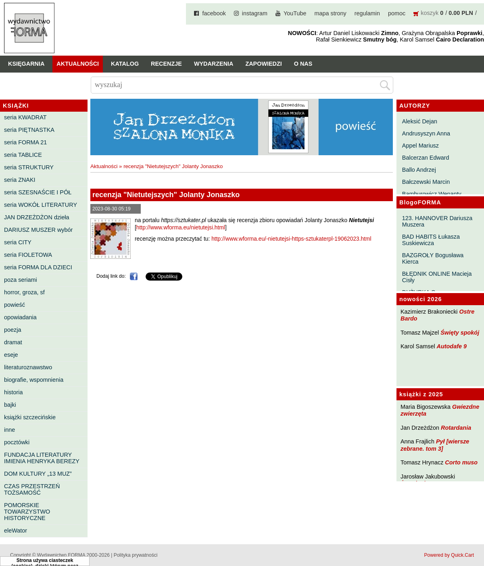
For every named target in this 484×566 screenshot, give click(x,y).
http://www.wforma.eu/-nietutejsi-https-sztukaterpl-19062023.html (291, 239)
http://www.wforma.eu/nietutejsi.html (180, 228)
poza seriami (20, 280)
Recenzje (166, 63)
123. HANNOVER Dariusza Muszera (437, 221)
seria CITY (17, 242)
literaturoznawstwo (28, 367)
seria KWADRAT (25, 117)
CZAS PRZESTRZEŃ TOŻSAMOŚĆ (32, 489)
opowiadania (20, 317)
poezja (12, 330)
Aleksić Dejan (419, 121)
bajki (10, 405)
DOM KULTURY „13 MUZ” (38, 473)
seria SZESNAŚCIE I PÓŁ (37, 192)
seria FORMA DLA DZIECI (38, 267)
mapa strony (330, 13)
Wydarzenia (214, 63)
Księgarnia (26, 63)
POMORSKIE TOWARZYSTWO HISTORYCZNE (27, 511)
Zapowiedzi (263, 63)
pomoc (396, 13)
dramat (13, 342)
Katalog (125, 63)
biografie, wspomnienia (33, 380)
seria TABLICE (23, 155)
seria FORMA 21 (25, 142)
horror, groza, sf (24, 292)
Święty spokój (459, 332)
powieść (14, 305)
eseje (11, 355)
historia (13, 392)
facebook (213, 13)
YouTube (295, 13)
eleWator (15, 530)
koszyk (429, 13)
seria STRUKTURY (29, 167)
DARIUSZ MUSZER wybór (38, 230)
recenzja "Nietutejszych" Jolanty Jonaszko (173, 166)
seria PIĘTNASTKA (29, 130)
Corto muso (461, 462)
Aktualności (77, 63)
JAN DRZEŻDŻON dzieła (36, 217)
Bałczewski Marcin (426, 182)
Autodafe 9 (452, 346)
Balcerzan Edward (425, 157)
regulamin (367, 13)
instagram (254, 13)
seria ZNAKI (19, 180)
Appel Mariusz (420, 145)
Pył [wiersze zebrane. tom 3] (435, 445)
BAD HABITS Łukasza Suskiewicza (431, 239)
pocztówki (16, 442)
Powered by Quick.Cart (449, 555)
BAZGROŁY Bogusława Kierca (433, 258)
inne (9, 430)
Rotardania (456, 427)
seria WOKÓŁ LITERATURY (40, 205)
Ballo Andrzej (419, 169)
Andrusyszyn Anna (426, 133)
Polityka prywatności (136, 555)
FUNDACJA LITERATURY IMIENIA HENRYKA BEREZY (41, 458)
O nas (303, 63)
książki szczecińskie (30, 417)
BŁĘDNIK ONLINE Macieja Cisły (437, 277)
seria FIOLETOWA (28, 255)
